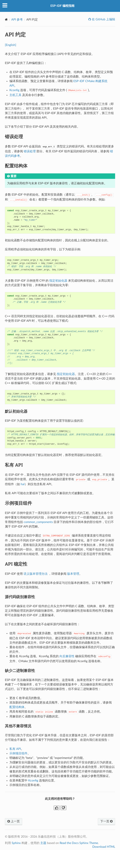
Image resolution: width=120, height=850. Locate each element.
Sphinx (16, 843)
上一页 (13, 821)
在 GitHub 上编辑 (103, 19)
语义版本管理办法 (36, 573)
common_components (38, 522)
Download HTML (103, 846)
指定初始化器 (58, 280)
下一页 (106, 821)
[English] (10, 45)
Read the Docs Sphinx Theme (79, 843)
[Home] (6, 19)
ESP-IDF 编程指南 (62, 5)
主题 (43, 843)
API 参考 (17, 19)
